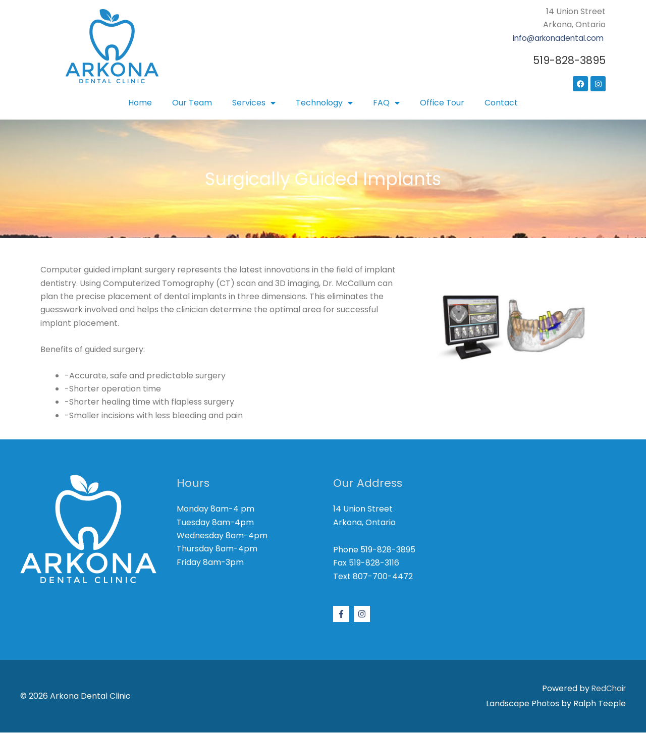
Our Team (192, 102)
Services (254, 103)
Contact (501, 102)
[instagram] (363, 614)
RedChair (607, 688)
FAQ (386, 103)
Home (140, 102)
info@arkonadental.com (555, 38)
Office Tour (442, 102)
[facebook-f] (342, 614)
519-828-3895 (568, 60)
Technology (324, 103)
